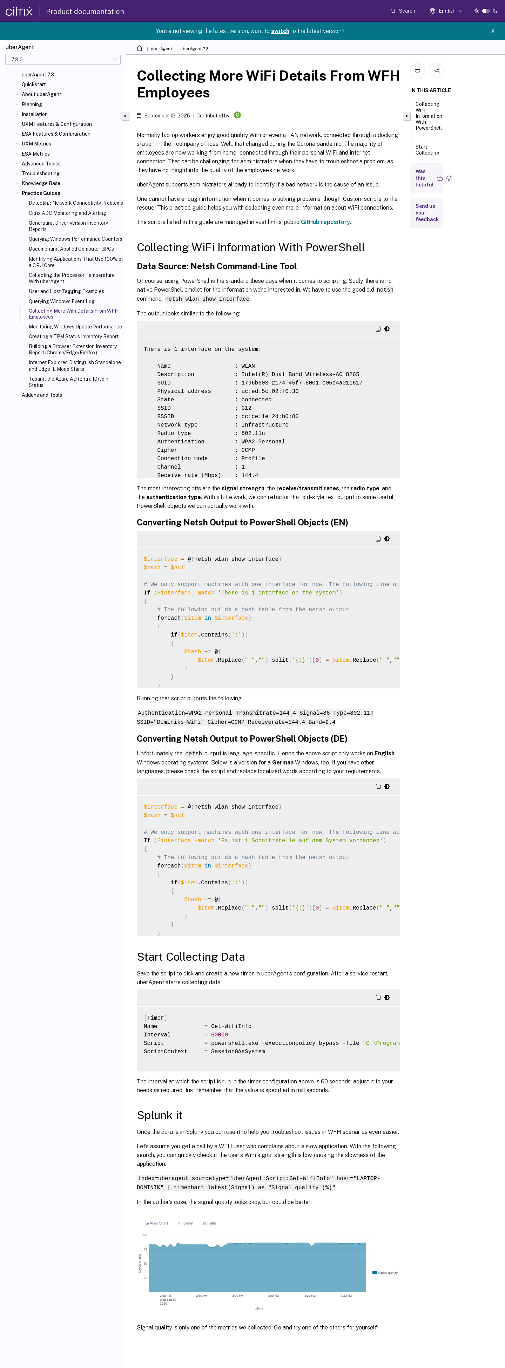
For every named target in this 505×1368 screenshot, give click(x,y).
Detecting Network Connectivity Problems (76, 203)
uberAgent (161, 48)
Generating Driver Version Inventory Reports (68, 226)
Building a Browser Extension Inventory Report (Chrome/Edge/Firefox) (73, 349)
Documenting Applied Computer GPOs (71, 249)
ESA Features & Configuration (56, 134)
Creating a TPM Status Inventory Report (74, 336)
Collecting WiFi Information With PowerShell (429, 119)
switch (280, 31)
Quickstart (34, 84)
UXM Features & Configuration (57, 124)
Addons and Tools (42, 395)
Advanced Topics (41, 163)
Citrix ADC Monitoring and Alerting (67, 213)
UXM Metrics (36, 144)
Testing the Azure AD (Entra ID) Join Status (68, 382)
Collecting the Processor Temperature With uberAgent (72, 278)
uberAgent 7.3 (38, 74)
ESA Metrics (36, 154)
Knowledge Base (41, 183)
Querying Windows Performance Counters (75, 239)
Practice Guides (41, 193)
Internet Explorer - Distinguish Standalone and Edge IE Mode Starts (75, 366)
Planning (32, 104)
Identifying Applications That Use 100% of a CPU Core (76, 262)
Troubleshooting (41, 173)
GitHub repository (325, 222)
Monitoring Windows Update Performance (75, 326)
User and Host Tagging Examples (66, 291)
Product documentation (85, 11)
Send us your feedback (427, 212)
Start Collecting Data (427, 153)
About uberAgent (41, 94)
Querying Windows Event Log (62, 301)
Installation (35, 114)
